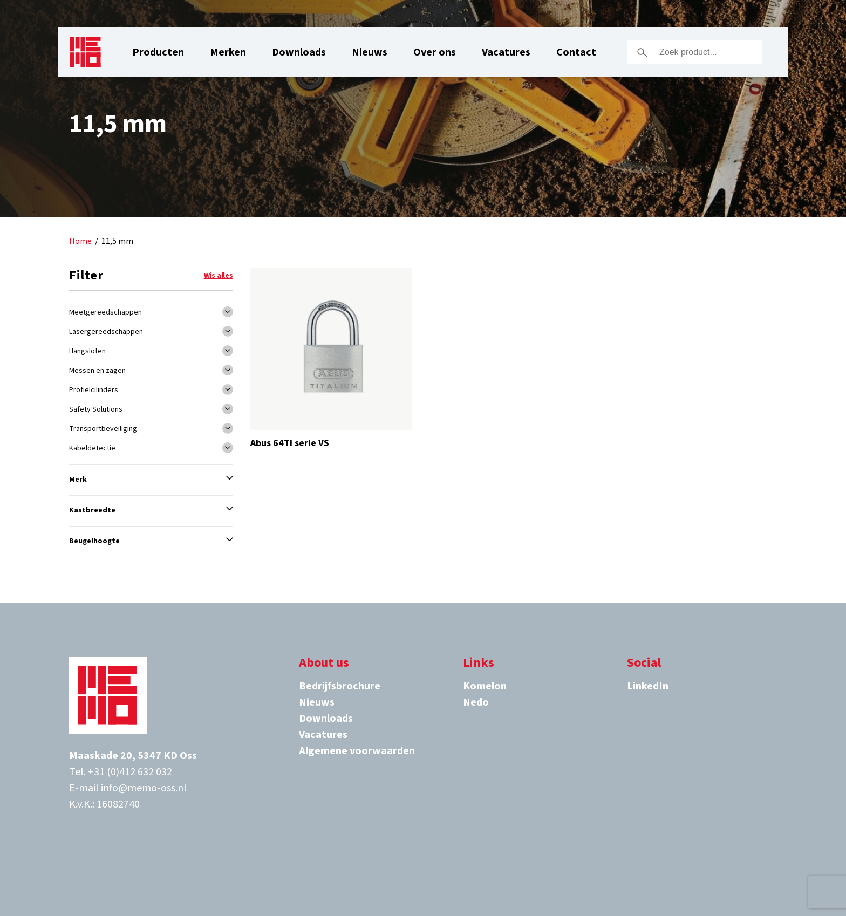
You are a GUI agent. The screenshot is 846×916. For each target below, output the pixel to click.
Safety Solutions (95, 409)
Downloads (299, 52)
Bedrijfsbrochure (339, 686)
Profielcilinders (93, 390)
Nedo (476, 702)
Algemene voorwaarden (357, 750)
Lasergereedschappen (106, 331)
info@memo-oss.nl (144, 788)
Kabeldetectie (92, 448)
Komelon (485, 686)
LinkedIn (647, 686)
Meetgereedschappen (105, 312)
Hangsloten (87, 351)
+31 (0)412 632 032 (130, 772)
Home (80, 241)
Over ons (434, 52)
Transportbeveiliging (103, 428)
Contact (576, 52)
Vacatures (506, 52)
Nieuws (369, 52)
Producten (158, 52)
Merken (228, 52)
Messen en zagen (97, 370)
